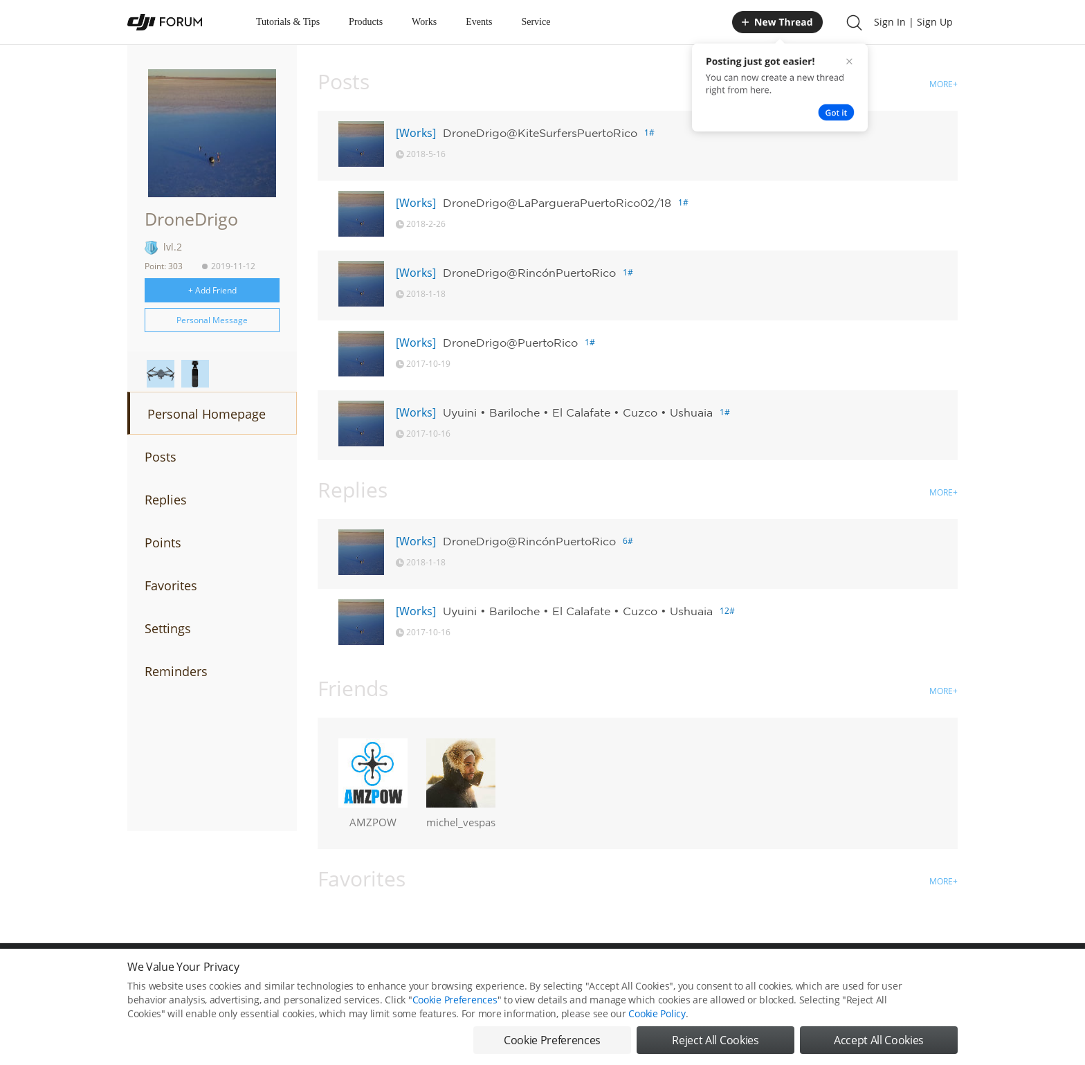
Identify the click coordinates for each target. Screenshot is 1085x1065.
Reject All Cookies (715, 1040)
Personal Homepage (206, 414)
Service (535, 22)
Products (366, 22)
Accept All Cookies (879, 1040)
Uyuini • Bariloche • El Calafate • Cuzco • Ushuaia (578, 412)
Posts (160, 456)
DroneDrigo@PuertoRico (510, 342)
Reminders (176, 671)
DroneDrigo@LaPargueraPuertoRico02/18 (557, 203)
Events (479, 22)
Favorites (171, 585)
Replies (166, 499)
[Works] (416, 132)
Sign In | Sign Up (913, 21)
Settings (168, 628)
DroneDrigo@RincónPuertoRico (529, 272)
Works (424, 22)
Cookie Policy (656, 1013)
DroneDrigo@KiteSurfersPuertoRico (540, 133)
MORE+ (943, 84)
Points (163, 542)
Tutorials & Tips (288, 22)
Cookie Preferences (455, 999)
